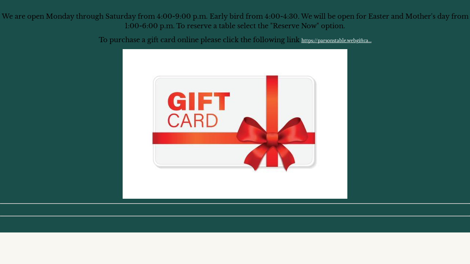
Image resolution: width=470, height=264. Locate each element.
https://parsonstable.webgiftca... (336, 40)
